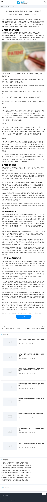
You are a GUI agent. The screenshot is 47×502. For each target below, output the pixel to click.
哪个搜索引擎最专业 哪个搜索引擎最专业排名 (31, 413)
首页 (2, 7)
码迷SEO (9, 500)
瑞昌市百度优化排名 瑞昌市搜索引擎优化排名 (31, 443)
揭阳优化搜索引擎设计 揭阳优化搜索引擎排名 (31, 339)
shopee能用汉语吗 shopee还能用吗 (12, 329)
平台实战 (8, 7)
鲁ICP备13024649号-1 (16, 500)
